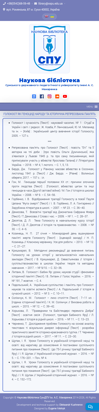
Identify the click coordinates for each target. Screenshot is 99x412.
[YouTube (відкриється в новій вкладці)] (65, 96)
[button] (90, 106)
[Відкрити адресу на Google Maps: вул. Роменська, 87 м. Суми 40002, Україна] (31, 9)
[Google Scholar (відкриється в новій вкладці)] (34, 96)
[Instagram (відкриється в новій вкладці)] (49, 96)
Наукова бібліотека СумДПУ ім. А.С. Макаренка (44, 397)
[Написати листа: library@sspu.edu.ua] (48, 3)
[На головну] (49, 48)
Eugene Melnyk (56, 408)
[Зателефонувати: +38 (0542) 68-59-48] (16, 3)
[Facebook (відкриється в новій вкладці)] (42, 96)
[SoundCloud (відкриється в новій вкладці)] (57, 96)
